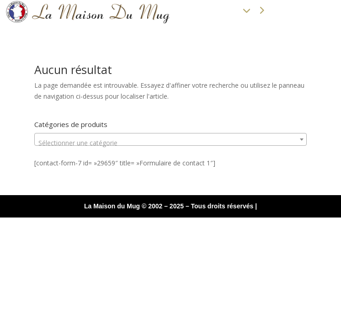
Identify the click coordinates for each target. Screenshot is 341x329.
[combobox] (170, 139)
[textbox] (171, 143)
